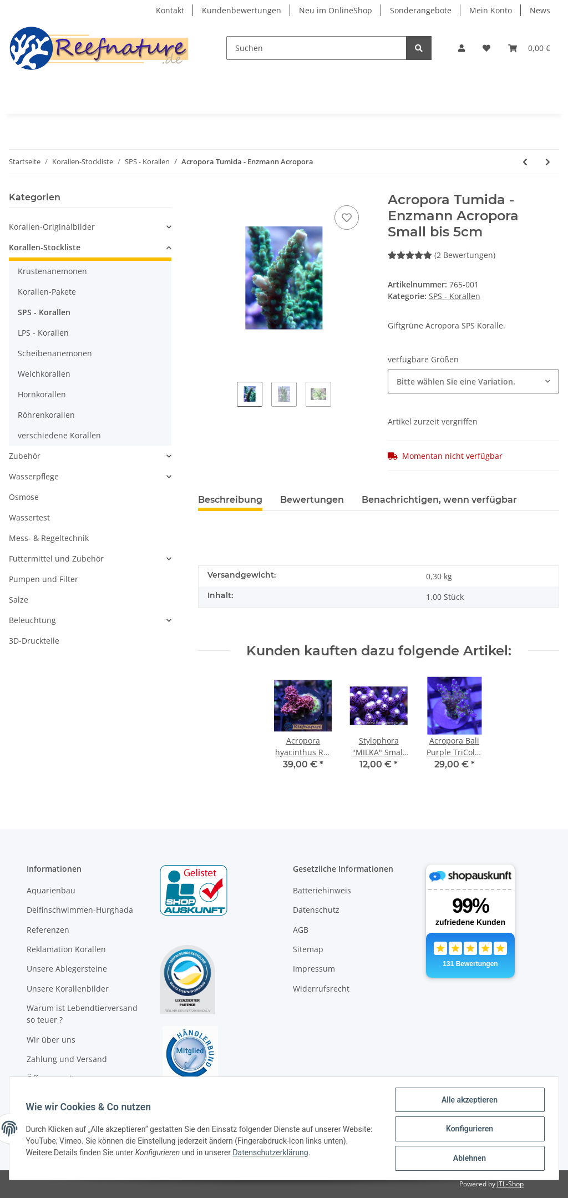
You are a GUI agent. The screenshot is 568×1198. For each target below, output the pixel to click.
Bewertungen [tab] (312, 499)
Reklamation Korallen (66, 949)
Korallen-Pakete (47, 291)
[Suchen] (316, 48)
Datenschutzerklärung (298, 1153)
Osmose (24, 497)
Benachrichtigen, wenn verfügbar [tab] (439, 499)
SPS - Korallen (454, 296)
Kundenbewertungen (241, 10)
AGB (300, 929)
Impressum (314, 968)
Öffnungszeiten (55, 1078)
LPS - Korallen (43, 332)
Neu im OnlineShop (335, 10)
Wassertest (29, 517)
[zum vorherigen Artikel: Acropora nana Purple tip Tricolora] (525, 162)
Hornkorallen (42, 394)
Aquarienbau (51, 890)
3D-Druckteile (34, 640)
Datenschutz (316, 909)
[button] (461, 48)
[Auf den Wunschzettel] (346, 217)
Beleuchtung (32, 620)
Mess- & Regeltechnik (49, 538)
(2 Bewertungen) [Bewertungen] (441, 255)
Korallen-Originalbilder (52, 226)
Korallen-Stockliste (44, 247)
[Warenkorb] (529, 48)
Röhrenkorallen (46, 415)
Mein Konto (490, 10)
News (540, 10)
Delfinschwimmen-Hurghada (80, 909)
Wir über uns (51, 1039)
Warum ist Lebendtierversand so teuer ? (82, 1014)
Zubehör (24, 456)
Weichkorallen (44, 373)
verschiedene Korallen (59, 435)
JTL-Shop (510, 1184)
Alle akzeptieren (468, 1100)
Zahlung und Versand (67, 1059)
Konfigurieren (467, 1129)
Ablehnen (468, 1158)
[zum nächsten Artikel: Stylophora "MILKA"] (547, 162)
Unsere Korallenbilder (68, 988)
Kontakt (170, 10)
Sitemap (308, 949)
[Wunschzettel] (486, 48)
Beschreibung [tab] (230, 499)
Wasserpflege (34, 476)
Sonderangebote (421, 10)
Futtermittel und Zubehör (56, 558)
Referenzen (48, 929)
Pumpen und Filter (43, 579)
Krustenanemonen (52, 271)
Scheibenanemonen (55, 353)
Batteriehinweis (322, 890)
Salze (18, 599)
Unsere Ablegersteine (67, 968)
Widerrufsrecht (321, 988)
